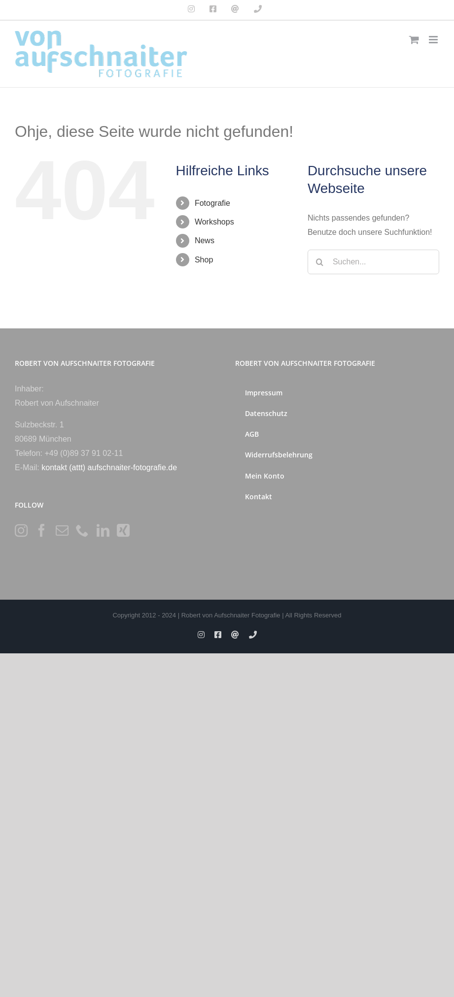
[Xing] (123, 530)
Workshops (214, 222)
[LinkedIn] (103, 530)
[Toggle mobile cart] (414, 39)
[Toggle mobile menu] (434, 39)
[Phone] (82, 530)
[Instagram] (21, 530)
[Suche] (320, 262)
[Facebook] (41, 530)
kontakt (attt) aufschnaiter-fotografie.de (109, 467)
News (204, 240)
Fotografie (212, 203)
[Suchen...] (373, 262)
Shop (204, 260)
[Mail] (62, 530)
